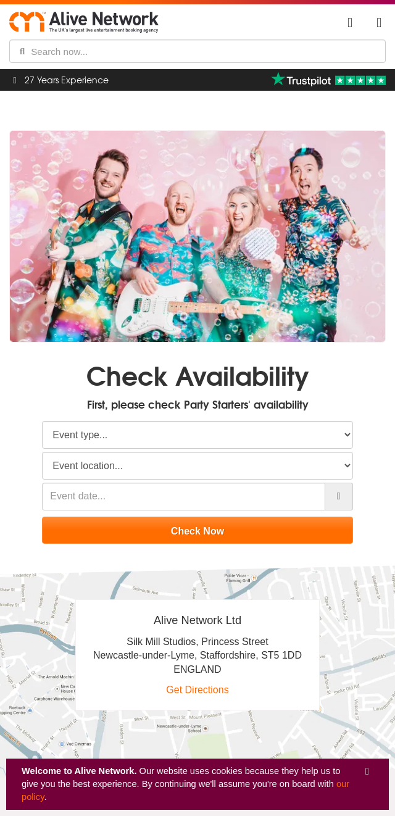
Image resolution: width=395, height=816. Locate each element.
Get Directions (197, 690)
